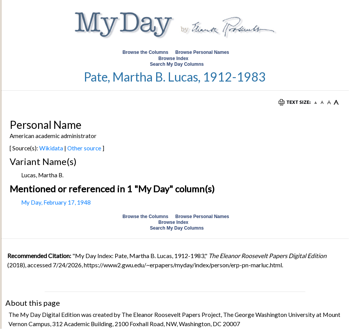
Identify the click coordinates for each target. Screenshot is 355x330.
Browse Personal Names (202, 52)
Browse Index (173, 58)
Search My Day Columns (177, 64)
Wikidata (51, 148)
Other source (84, 148)
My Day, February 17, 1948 (56, 202)
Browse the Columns (145, 52)
